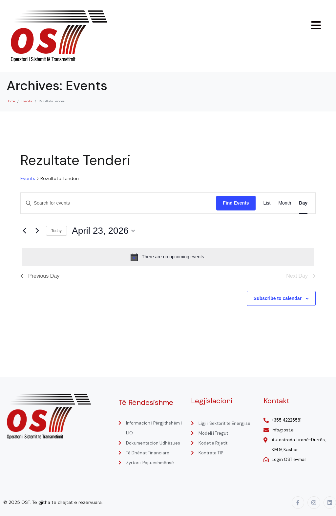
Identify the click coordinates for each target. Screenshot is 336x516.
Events (27, 178)
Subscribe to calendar (278, 298)
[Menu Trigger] (316, 25)
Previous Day (39, 276)
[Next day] (37, 231)
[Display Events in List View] (267, 203)
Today (56, 230)
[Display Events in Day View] (303, 203)
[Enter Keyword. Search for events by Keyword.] (118, 203)
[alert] (168, 257)
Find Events (236, 203)
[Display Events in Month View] (284, 203)
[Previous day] (24, 231)
